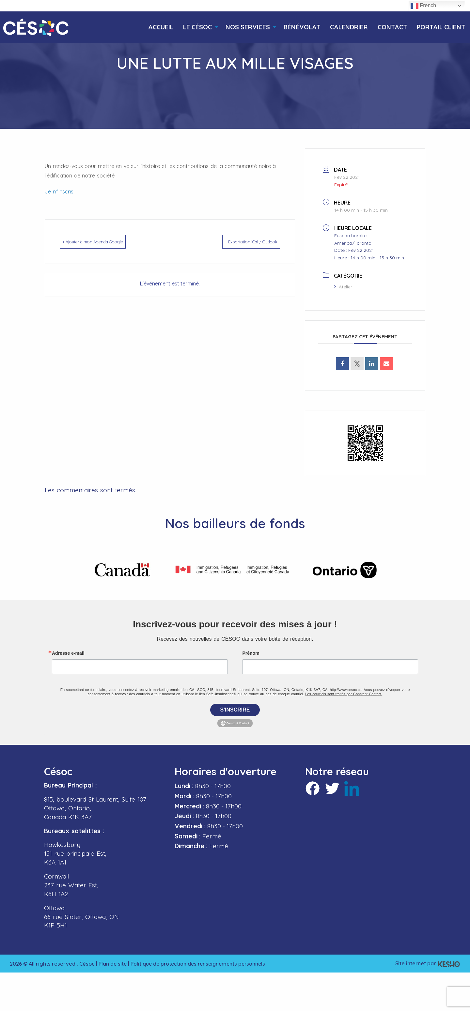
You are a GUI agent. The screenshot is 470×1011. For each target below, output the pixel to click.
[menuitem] (160, 27)
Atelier (343, 287)
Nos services (248, 27)
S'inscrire (235, 707)
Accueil (160, 27)
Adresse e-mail (68, 651)
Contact (392, 27)
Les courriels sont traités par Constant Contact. (343, 692)
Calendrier (349, 27)
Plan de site (113, 961)
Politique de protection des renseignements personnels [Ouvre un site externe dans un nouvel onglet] (200, 961)
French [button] (423, 6)
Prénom (250, 651)
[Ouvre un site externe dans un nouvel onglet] (342, 363)
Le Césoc (197, 27)
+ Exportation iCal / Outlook (239, 241)
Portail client (441, 27)
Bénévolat (302, 27)
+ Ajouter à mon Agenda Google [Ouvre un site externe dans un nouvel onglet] (106, 241)
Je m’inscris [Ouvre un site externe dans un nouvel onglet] (59, 191)
